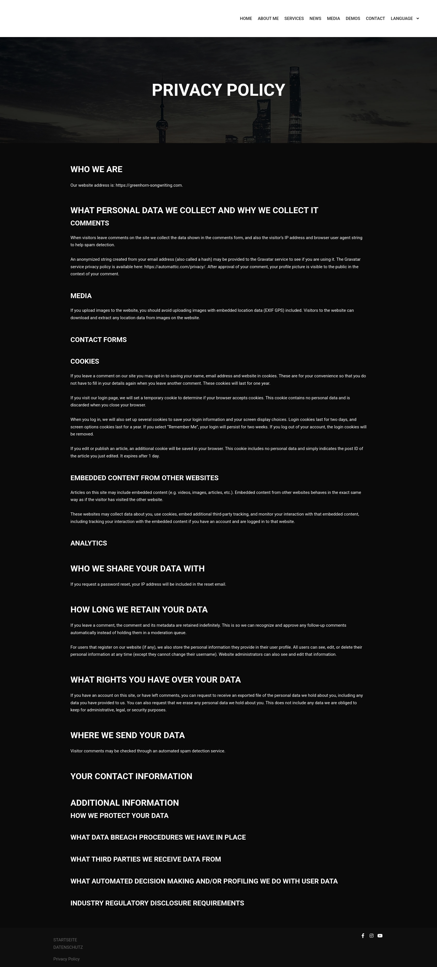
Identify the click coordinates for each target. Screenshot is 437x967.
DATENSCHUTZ (69, 947)
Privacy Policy (67, 959)
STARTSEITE (65, 939)
